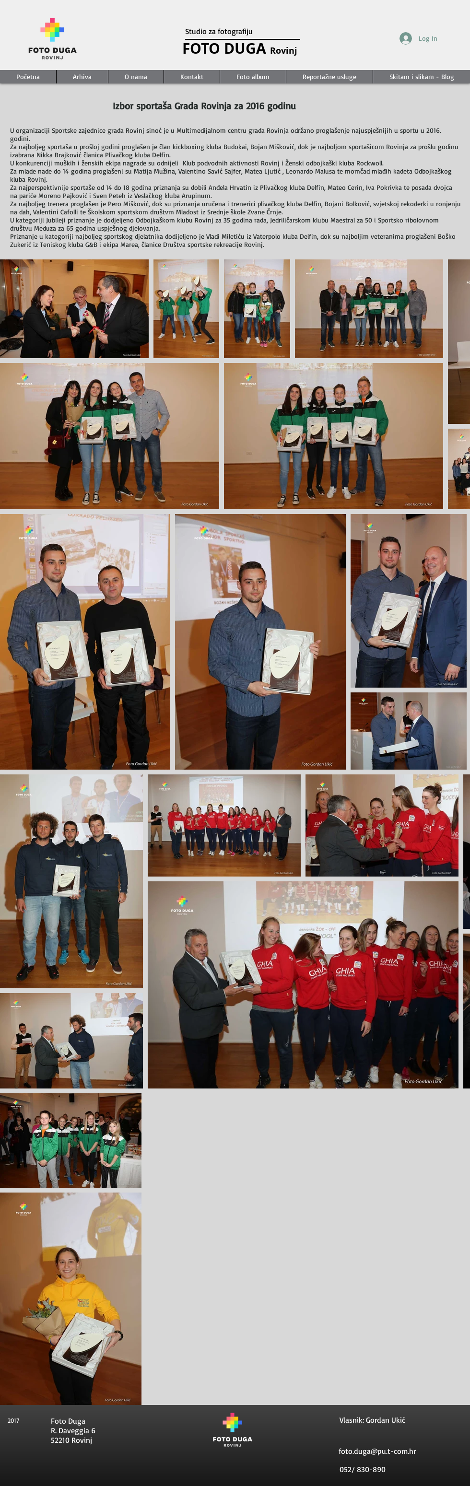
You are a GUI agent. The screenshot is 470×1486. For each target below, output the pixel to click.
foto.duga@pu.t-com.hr (377, 1451)
